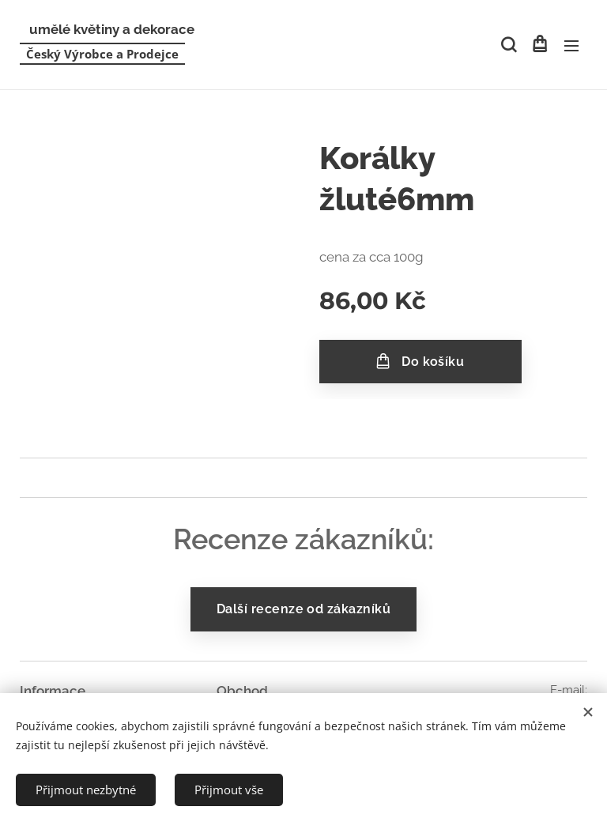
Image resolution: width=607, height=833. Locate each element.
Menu (571, 46)
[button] (507, 45)
